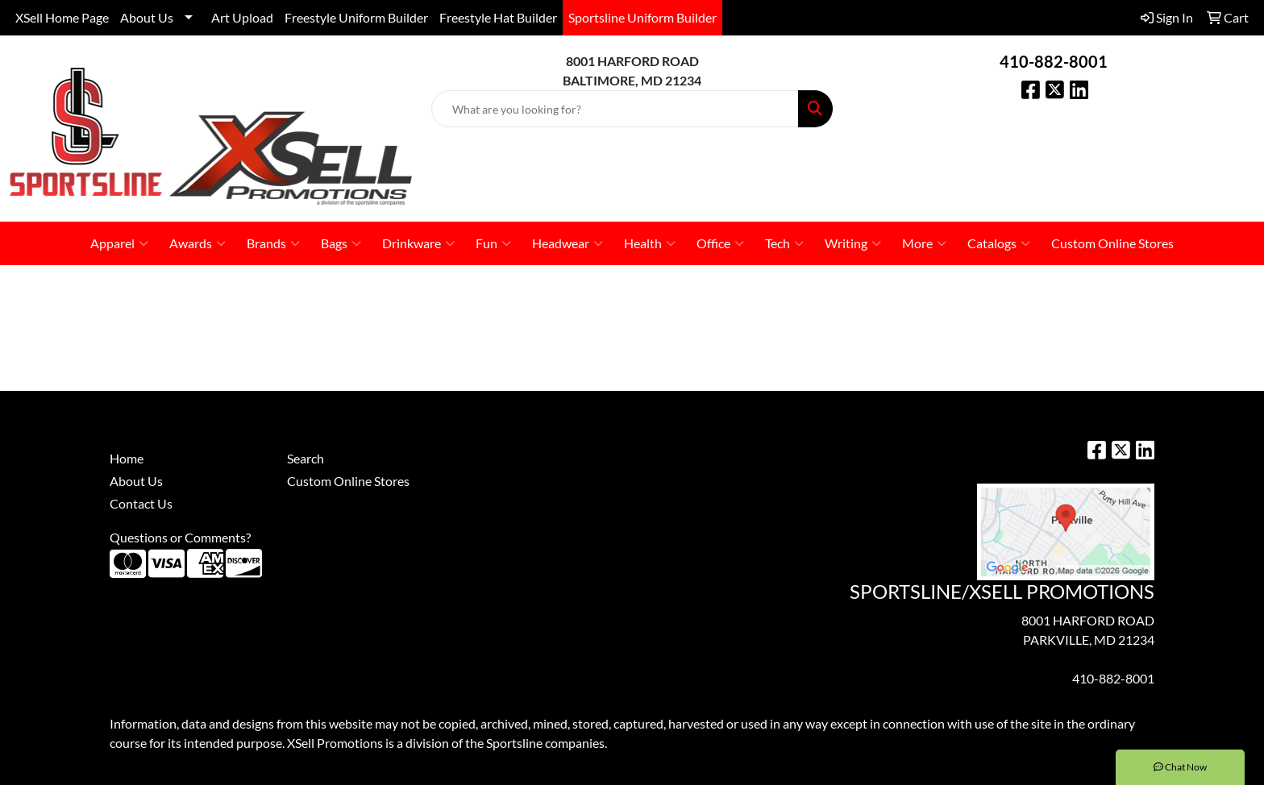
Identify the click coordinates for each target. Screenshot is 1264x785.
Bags (341, 243)
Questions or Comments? (180, 537)
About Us (146, 17)
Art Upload (242, 17)
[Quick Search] (615, 108)
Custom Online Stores (1112, 243)
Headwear (567, 243)
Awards (197, 243)
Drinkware (418, 243)
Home (126, 458)
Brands (273, 243)
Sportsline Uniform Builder (642, 17)
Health (650, 243)
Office (720, 243)
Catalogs (998, 243)
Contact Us (141, 503)
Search (305, 458)
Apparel (119, 243)
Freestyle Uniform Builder (356, 17)
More (924, 243)
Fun (493, 243)
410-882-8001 (1054, 61)
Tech (784, 243)
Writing (853, 243)
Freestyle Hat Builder (498, 17)
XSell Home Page (62, 17)
